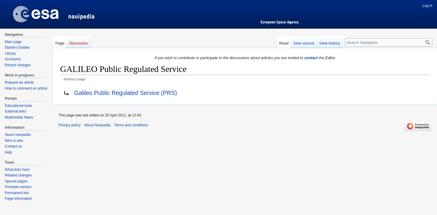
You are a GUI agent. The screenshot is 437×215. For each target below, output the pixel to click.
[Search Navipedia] (388, 42)
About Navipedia (97, 125)
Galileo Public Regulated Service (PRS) (125, 93)
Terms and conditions (131, 125)
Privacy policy (69, 125)
